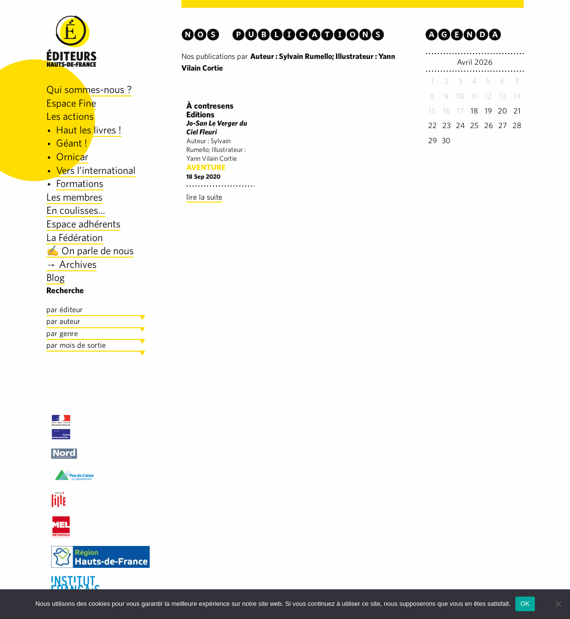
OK (525, 603)
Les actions (70, 116)
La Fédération (74, 237)
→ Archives (71, 264)
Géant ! (71, 143)
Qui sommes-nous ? (89, 89)
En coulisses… (75, 210)
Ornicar (72, 156)
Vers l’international (96, 170)
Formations (79, 183)
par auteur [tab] (63, 321)
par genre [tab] (62, 333)
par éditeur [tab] (64, 309)
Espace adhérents (83, 224)
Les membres (74, 197)
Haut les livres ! (88, 130)
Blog (55, 277)
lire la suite (204, 197)
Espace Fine (71, 103)
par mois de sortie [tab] (76, 345)
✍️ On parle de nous (90, 250)
